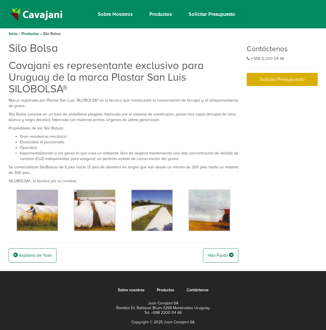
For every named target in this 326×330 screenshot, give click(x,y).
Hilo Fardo (221, 255)
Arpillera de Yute (32, 255)
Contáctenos (198, 290)
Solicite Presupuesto (282, 79)
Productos (160, 14)
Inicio (13, 33)
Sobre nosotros (131, 290)
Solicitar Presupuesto (211, 14)
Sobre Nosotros (115, 14)
